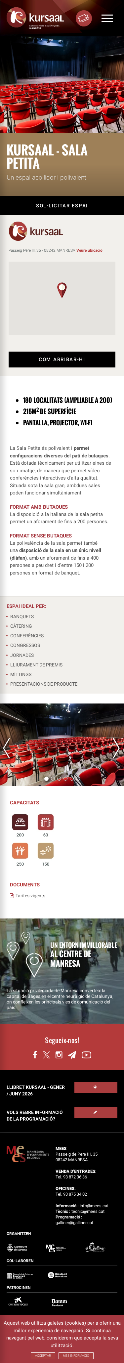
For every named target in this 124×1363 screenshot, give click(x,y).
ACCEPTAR (43, 1355)
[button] (62, 290)
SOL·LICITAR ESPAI (62, 206)
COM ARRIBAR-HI (62, 359)
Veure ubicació (89, 250)
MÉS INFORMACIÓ (76, 1355)
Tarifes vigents (27, 895)
